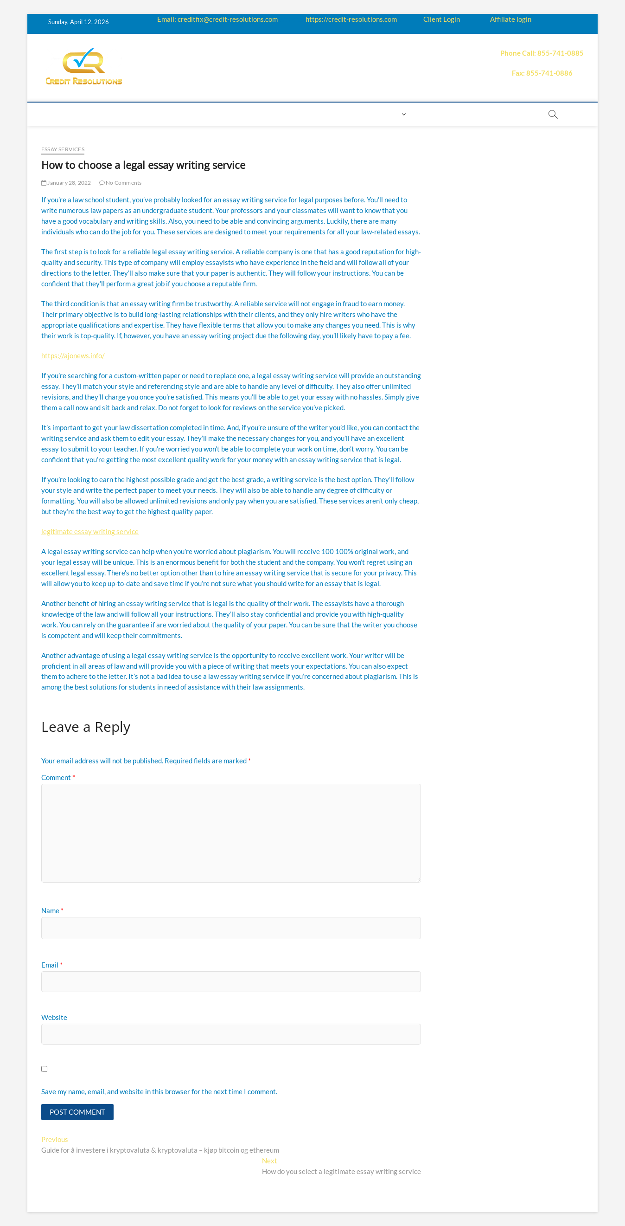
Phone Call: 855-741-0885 (542, 53)
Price (265, 114)
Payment (300, 114)
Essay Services (62, 149)
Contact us (347, 114)
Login (389, 114)
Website (54, 1017)
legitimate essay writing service (90, 531)
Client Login (441, 19)
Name (52, 910)
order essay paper (498, 114)
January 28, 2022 (66, 182)
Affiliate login (510, 19)
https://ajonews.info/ (73, 355)
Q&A (238, 114)
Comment (58, 777)
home (56, 114)
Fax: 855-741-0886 (542, 73)
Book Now (435, 114)
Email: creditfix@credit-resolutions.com (217, 19)
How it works (145, 114)
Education (201, 114)
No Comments (120, 182)
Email (52, 965)
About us (93, 114)
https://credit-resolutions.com (351, 19)
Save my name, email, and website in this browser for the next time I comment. (159, 1091)
